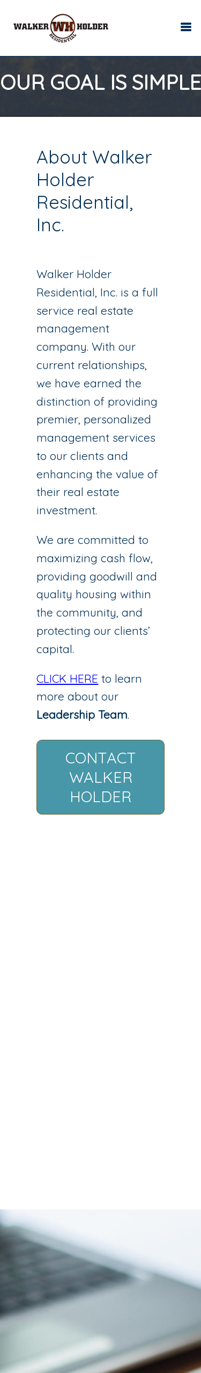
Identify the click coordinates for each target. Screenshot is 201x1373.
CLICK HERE (67, 678)
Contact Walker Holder (100, 777)
